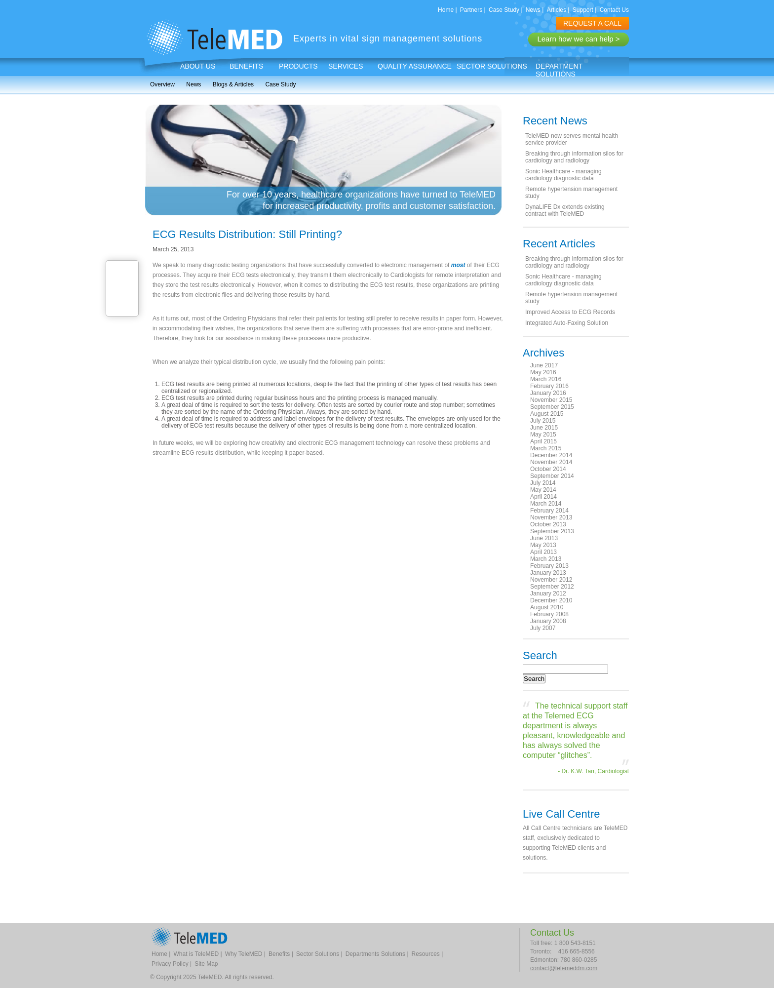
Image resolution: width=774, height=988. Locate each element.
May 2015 (543, 434)
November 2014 (551, 462)
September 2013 (552, 531)
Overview (162, 84)
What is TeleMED (196, 953)
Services (345, 66)
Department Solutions (559, 70)
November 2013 (551, 517)
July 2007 (542, 628)
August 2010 (546, 607)
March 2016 (545, 379)
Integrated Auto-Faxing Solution (566, 322)
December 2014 (551, 455)
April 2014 (543, 496)
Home (446, 9)
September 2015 (552, 406)
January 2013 (548, 572)
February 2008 (549, 614)
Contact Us (614, 9)
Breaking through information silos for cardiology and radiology (574, 157)
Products (298, 66)
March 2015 (545, 448)
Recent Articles (559, 243)
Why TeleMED (244, 953)
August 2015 (546, 413)
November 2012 (551, 579)
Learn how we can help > (578, 39)
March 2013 (545, 558)
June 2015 (544, 427)
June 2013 (544, 538)
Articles (556, 9)
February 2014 (549, 510)
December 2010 (551, 600)
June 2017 (544, 365)
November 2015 (551, 399)
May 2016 (543, 372)
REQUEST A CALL (592, 23)
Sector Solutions (492, 66)
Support (583, 9)
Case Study (504, 9)
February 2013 (549, 565)
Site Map (206, 963)
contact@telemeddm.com (563, 968)
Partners (471, 9)
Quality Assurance (415, 66)
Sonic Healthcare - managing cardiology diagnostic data (563, 175)
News (533, 9)
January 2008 (548, 621)
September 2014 (552, 476)
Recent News (555, 121)
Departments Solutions (375, 953)
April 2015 (543, 441)
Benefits (246, 66)
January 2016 (548, 393)
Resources (426, 953)
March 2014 (545, 503)
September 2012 (552, 586)
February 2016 (549, 386)
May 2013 (543, 545)
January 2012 (548, 593)
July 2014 (542, 482)
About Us (197, 66)
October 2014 (548, 469)
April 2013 (543, 552)
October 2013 (548, 524)
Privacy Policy (170, 963)
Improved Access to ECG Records (570, 312)
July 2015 (542, 420)
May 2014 (543, 489)
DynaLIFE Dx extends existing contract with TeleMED (565, 210)
